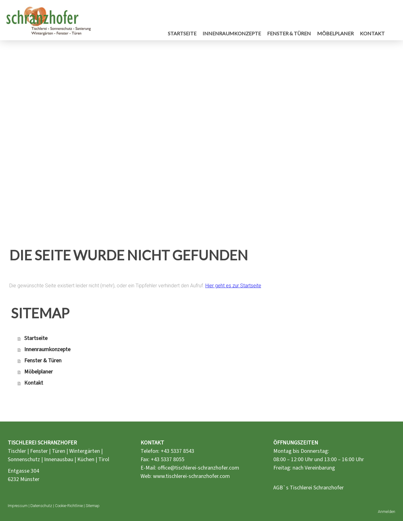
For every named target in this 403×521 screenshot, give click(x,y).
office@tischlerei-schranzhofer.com (198, 468)
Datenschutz (41, 505)
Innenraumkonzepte (232, 33)
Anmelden (386, 511)
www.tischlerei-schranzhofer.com (191, 476)
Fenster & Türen (289, 33)
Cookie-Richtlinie (69, 505)
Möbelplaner (335, 33)
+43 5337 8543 (177, 451)
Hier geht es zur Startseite (233, 286)
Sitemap (93, 505)
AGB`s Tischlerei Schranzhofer (308, 488)
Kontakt (372, 33)
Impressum (18, 505)
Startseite (182, 33)
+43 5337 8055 (167, 459)
